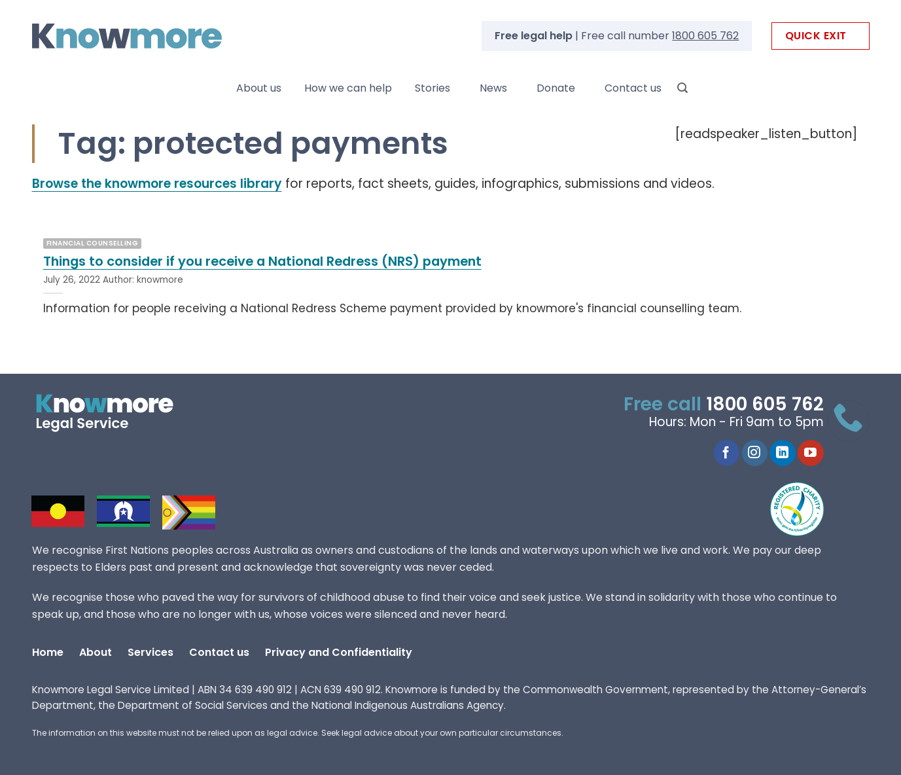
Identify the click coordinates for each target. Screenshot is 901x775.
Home (47, 652)
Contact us (633, 88)
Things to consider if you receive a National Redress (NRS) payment (262, 261)
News (493, 88)
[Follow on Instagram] (755, 453)
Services (150, 652)
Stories (432, 88)
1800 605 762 (705, 35)
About (95, 652)
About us (258, 88)
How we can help (348, 88)
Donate (556, 88)
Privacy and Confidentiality (338, 652)
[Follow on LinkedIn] (782, 453)
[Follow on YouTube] (810, 453)
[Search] (682, 88)
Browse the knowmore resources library (157, 183)
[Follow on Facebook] (726, 453)
